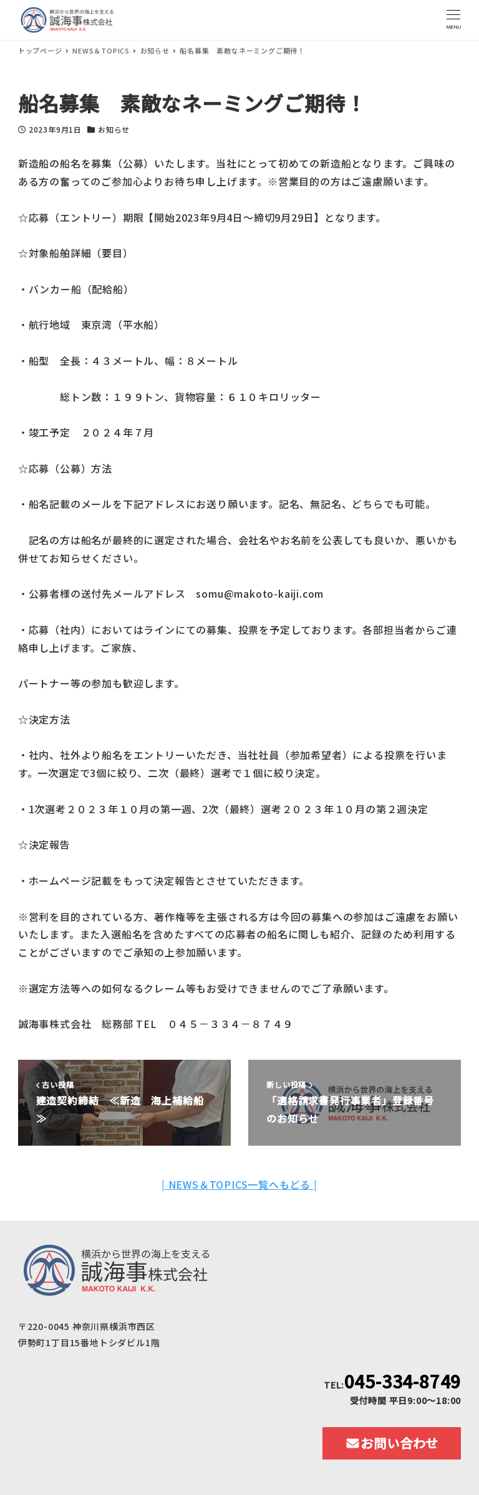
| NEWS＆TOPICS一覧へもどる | (239, 1184)
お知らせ (114, 129)
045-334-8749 (403, 1381)
